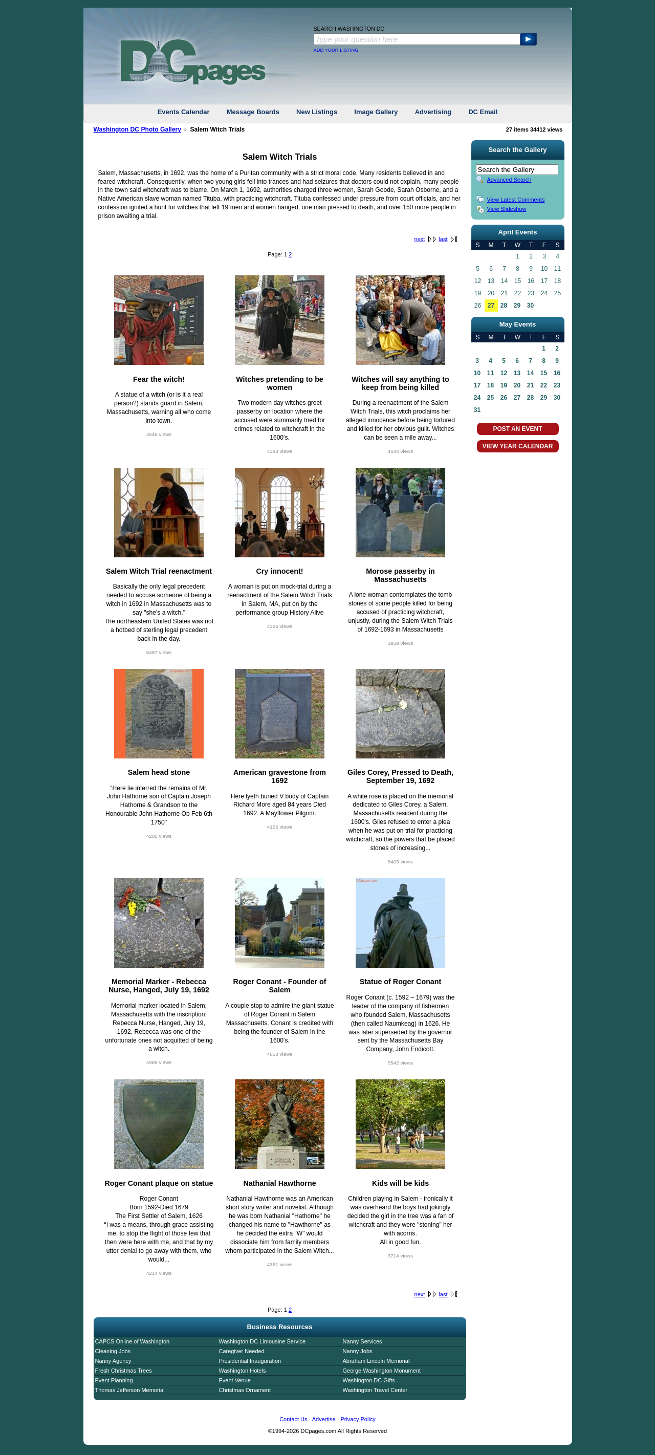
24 (477, 397)
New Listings (316, 112)
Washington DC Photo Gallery (138, 129)
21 (530, 385)
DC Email (482, 112)
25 (490, 397)
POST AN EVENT (517, 428)
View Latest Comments (516, 200)
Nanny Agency (113, 1361)
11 (490, 373)
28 (503, 305)
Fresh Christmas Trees (123, 1370)
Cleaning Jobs (113, 1351)
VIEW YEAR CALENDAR (518, 446)
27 (491, 305)
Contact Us (293, 1419)
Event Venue (235, 1380)
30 (530, 305)
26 (503, 397)
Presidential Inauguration (250, 1361)
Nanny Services (362, 1341)
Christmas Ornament (245, 1390)
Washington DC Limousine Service (262, 1341)
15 (543, 373)
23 (557, 385)
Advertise (324, 1419)
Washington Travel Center (375, 1390)
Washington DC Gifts (369, 1380)
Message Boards (253, 112)
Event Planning (114, 1380)
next (419, 239)
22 (543, 385)
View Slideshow (507, 209)
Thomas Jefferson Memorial (130, 1390)
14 (530, 373)
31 (477, 410)
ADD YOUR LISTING (336, 50)
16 (557, 373)
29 (517, 305)
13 (517, 373)
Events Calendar (184, 112)
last (443, 239)
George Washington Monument (382, 1370)
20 (517, 385)
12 (503, 373)
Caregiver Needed (242, 1351)
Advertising (433, 112)
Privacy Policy (357, 1419)
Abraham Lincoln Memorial (376, 1361)
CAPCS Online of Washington (132, 1341)
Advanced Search (509, 180)
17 (477, 385)
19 (503, 385)
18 (490, 385)
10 (477, 373)
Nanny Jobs (358, 1351)
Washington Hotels (242, 1370)
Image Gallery (376, 112)
